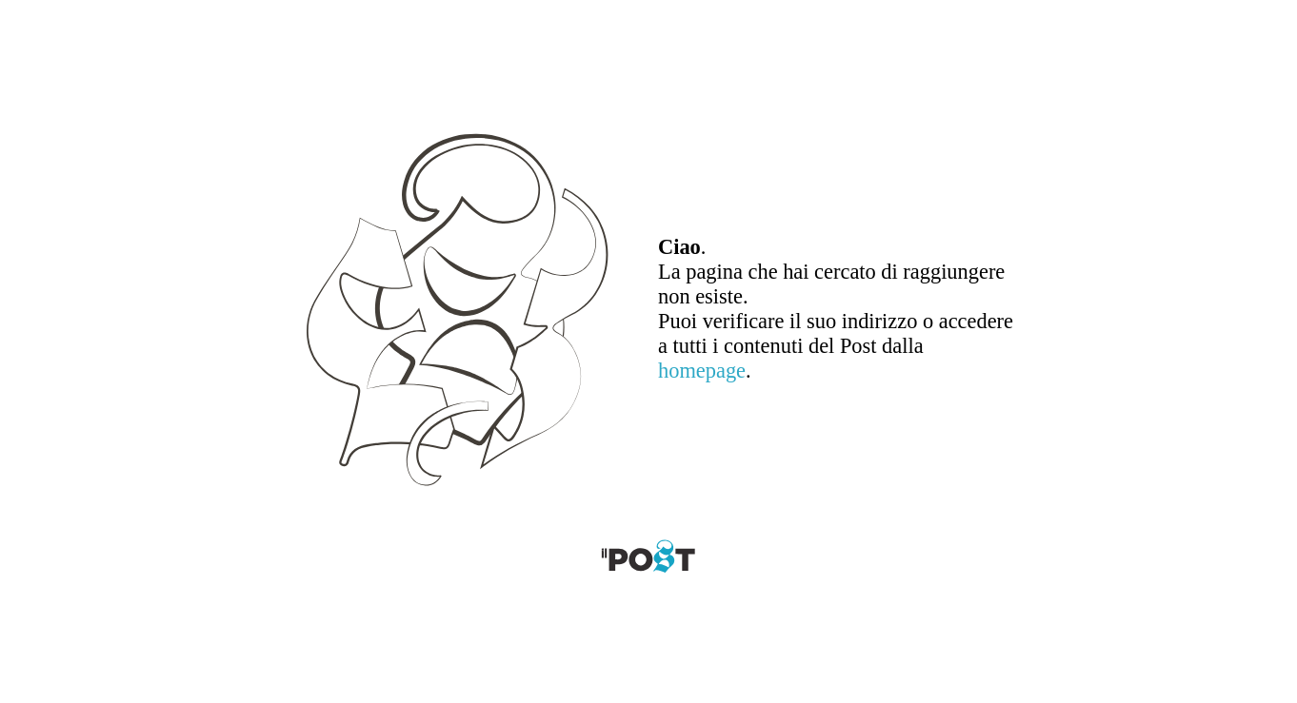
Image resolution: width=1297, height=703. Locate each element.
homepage (702, 370)
